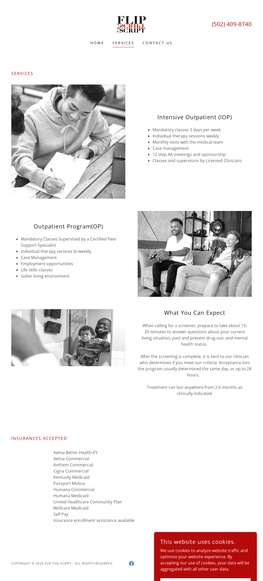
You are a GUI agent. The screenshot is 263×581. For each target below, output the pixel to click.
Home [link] (97, 42)
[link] (131, 23)
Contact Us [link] (158, 42)
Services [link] (123, 42)
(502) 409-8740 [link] (232, 24)
